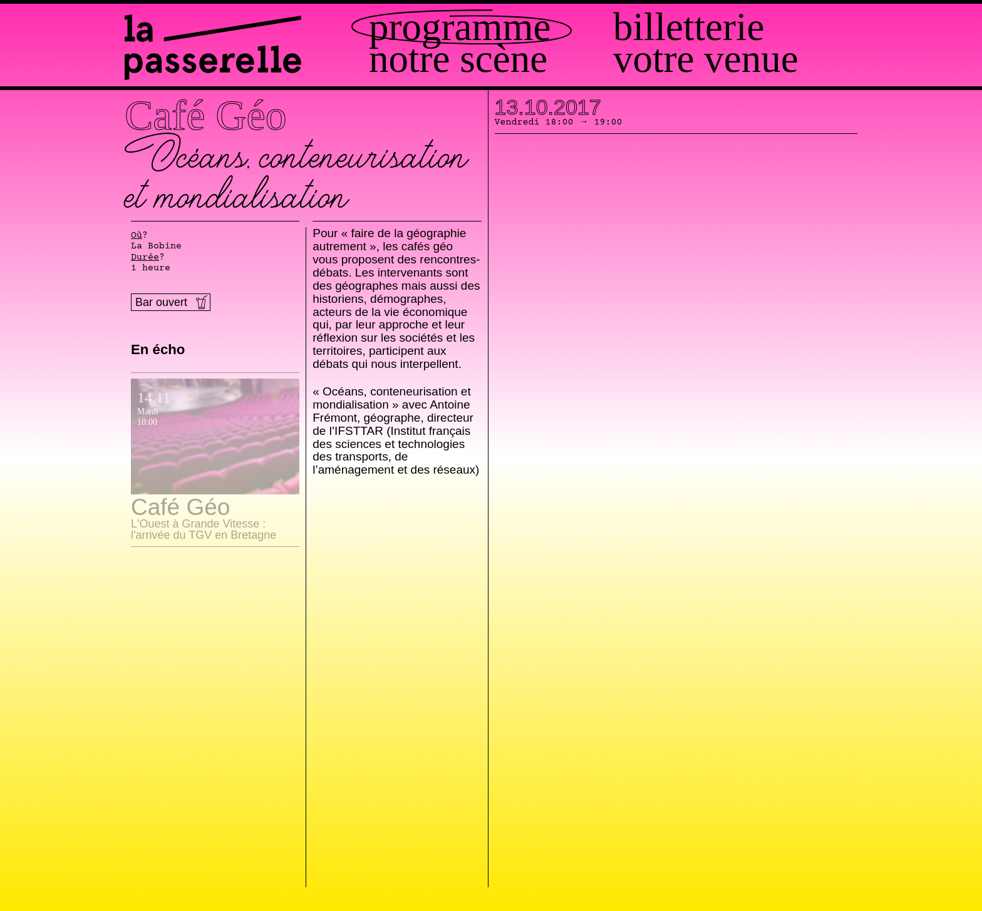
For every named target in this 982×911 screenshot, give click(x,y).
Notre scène (458, 59)
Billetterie (688, 27)
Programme (459, 27)
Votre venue (706, 59)
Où (136, 236)
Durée (145, 258)
